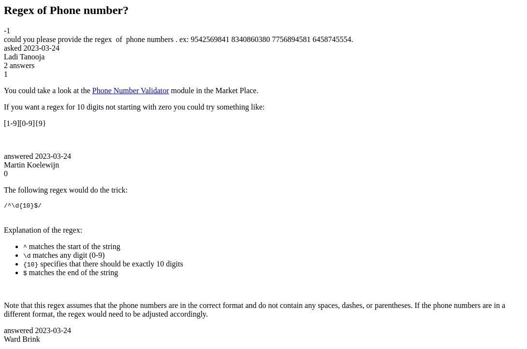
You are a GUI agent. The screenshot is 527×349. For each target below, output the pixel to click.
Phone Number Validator (130, 90)
